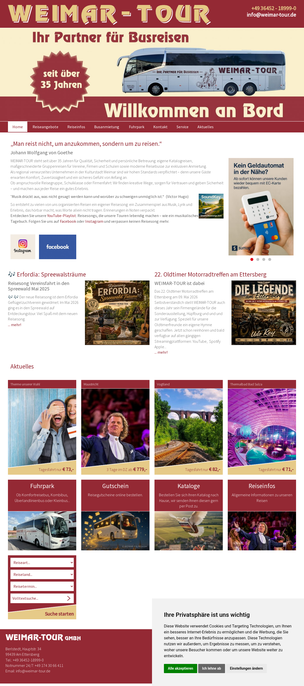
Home (17, 123)
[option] (152, 71)
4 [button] (269, 255)
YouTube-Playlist (61, 211)
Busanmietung (106, 123)
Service (183, 123)
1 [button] (251, 255)
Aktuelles (205, 123)
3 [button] (263, 255)
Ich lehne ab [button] (211, 668)
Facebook (68, 217)
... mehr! (14, 320)
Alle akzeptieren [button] (180, 668)
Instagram (94, 217)
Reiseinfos (76, 123)
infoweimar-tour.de (271, 14)
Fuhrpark (136, 123)
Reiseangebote (45, 123)
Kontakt (160, 123)
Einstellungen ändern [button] (246, 668)
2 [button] (257, 255)
